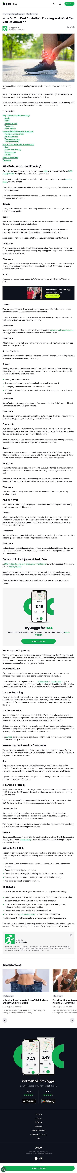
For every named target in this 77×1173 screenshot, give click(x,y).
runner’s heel (56, 681)
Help (38, 1138)
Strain (7, 121)
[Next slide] (72, 1020)
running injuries (15, 566)
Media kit (38, 1126)
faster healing (25, 840)
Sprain (7, 118)
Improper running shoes (14, 134)
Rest (6, 147)
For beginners (8, 996)
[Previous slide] (5, 1020)
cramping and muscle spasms (61, 330)
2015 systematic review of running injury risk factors (25, 564)
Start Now (69, 4)
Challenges (58, 996)
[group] (26, 991)
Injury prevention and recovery (14, 14)
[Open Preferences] (3, 1169)
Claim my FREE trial (38, 641)
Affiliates (38, 1122)
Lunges (9, 737)
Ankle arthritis (10, 129)
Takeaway (7, 160)
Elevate (8, 155)
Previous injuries (11, 136)
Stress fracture (11, 123)
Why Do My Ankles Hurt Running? (16, 115)
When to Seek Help (10, 157)
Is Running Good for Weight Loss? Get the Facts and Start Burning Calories (25, 1001)
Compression (10, 152)
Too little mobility (12, 142)
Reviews (38, 1118)
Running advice (32, 14)
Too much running (12, 139)
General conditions (38, 1130)
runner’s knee (42, 681)
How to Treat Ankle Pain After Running (18, 144)
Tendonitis (9, 126)
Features (38, 1114)
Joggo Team (14, 27)
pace (45, 171)
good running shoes (27, 914)
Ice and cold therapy (13, 150)
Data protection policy (38, 1134)
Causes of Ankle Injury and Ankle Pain (18, 131)
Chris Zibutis (21, 942)
